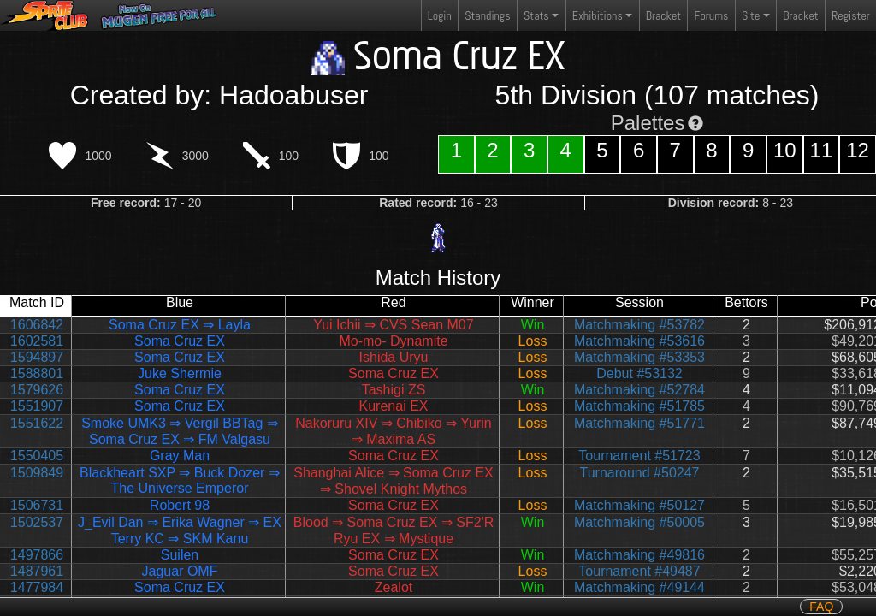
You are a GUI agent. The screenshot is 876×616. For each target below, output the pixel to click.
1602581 (36, 341)
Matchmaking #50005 (639, 522)
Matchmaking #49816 (639, 555)
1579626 (36, 389)
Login (440, 15)
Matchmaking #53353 (639, 357)
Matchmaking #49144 (639, 587)
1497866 (36, 555)
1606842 (36, 324)
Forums (712, 15)
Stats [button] (536, 15)
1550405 (36, 455)
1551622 (36, 423)
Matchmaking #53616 (639, 341)
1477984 (36, 587)
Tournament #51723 (639, 455)
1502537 (36, 522)
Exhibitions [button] (597, 15)
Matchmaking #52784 (639, 389)
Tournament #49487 (639, 571)
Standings (487, 19)
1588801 (36, 373)
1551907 (36, 406)
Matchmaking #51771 (639, 423)
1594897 (36, 357)
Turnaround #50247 (640, 472)
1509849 (36, 472)
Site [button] (751, 15)
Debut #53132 (639, 373)
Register (851, 15)
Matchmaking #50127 (639, 505)
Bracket (663, 15)
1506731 (36, 505)
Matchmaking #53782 (639, 324)
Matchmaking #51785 (639, 406)
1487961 (36, 571)
